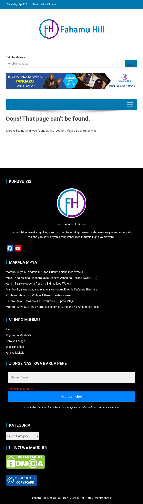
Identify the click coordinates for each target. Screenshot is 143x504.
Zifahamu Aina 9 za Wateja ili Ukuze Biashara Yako (38, 295)
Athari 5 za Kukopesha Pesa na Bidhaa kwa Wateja (38, 283)
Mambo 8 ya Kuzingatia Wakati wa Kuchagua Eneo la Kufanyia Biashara (51, 289)
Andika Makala (15, 352)
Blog (9, 329)
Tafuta (131, 65)
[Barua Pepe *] (71, 377)
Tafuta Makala (15, 57)
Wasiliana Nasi (15, 347)
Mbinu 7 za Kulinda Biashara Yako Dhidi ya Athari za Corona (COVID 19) (51, 278)
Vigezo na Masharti (18, 335)
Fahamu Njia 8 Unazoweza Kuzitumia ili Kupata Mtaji (39, 301)
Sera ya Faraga (15, 341)
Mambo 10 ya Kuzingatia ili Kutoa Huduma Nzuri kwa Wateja (44, 272)
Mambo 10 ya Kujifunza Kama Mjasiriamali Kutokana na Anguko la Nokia (52, 307)
